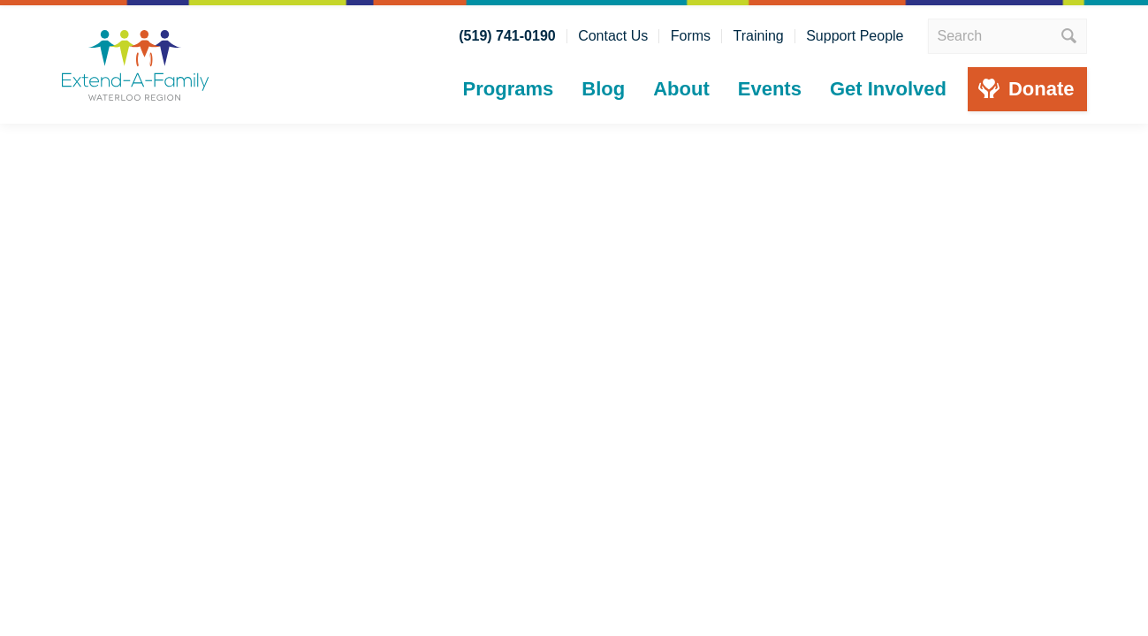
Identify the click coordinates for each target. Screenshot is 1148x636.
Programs (508, 89)
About (681, 89)
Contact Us (613, 36)
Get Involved (888, 89)
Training (759, 36)
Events (770, 89)
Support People (854, 36)
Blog (603, 89)
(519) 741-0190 (507, 36)
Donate (1041, 89)
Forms (691, 36)
